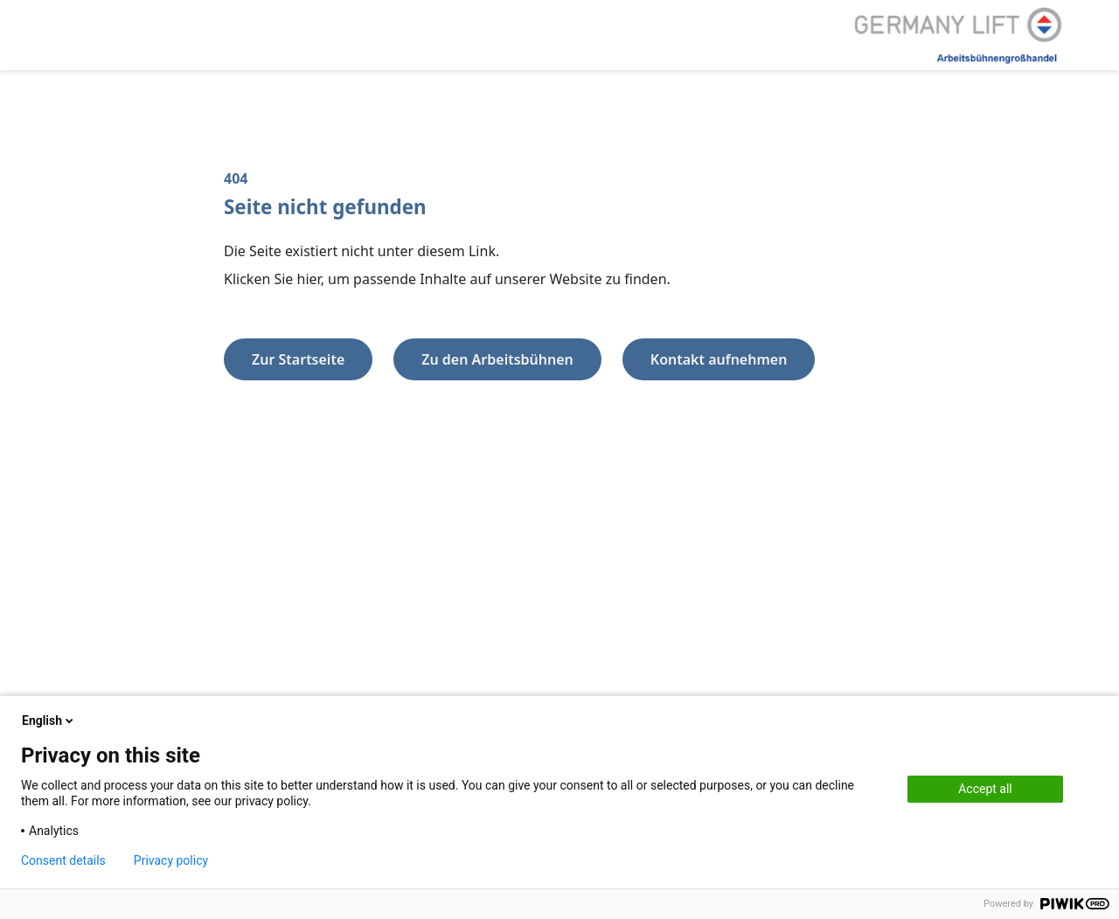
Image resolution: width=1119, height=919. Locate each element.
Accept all (985, 789)
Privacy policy (171, 860)
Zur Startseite (298, 359)
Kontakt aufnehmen (719, 359)
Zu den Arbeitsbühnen (497, 359)
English (49, 721)
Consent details (63, 860)
